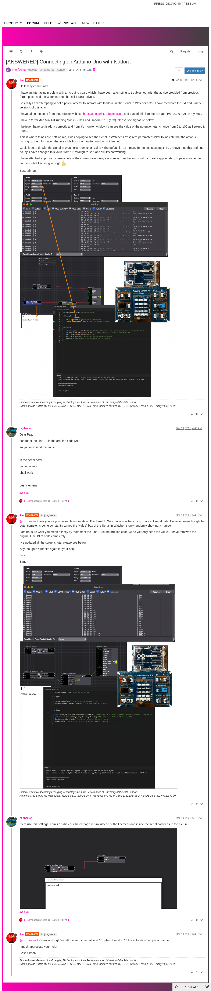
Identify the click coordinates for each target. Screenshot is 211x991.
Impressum (187, 3)
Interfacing (19, 69)
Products (13, 23)
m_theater (26, 428)
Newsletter (93, 23)
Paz (22, 80)
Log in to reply (195, 70)
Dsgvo (171, 3)
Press (159, 3)
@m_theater (48, 515)
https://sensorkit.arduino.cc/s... (103, 113)
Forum (33, 23)
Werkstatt (67, 23)
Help (48, 23)
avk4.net (24, 492)
